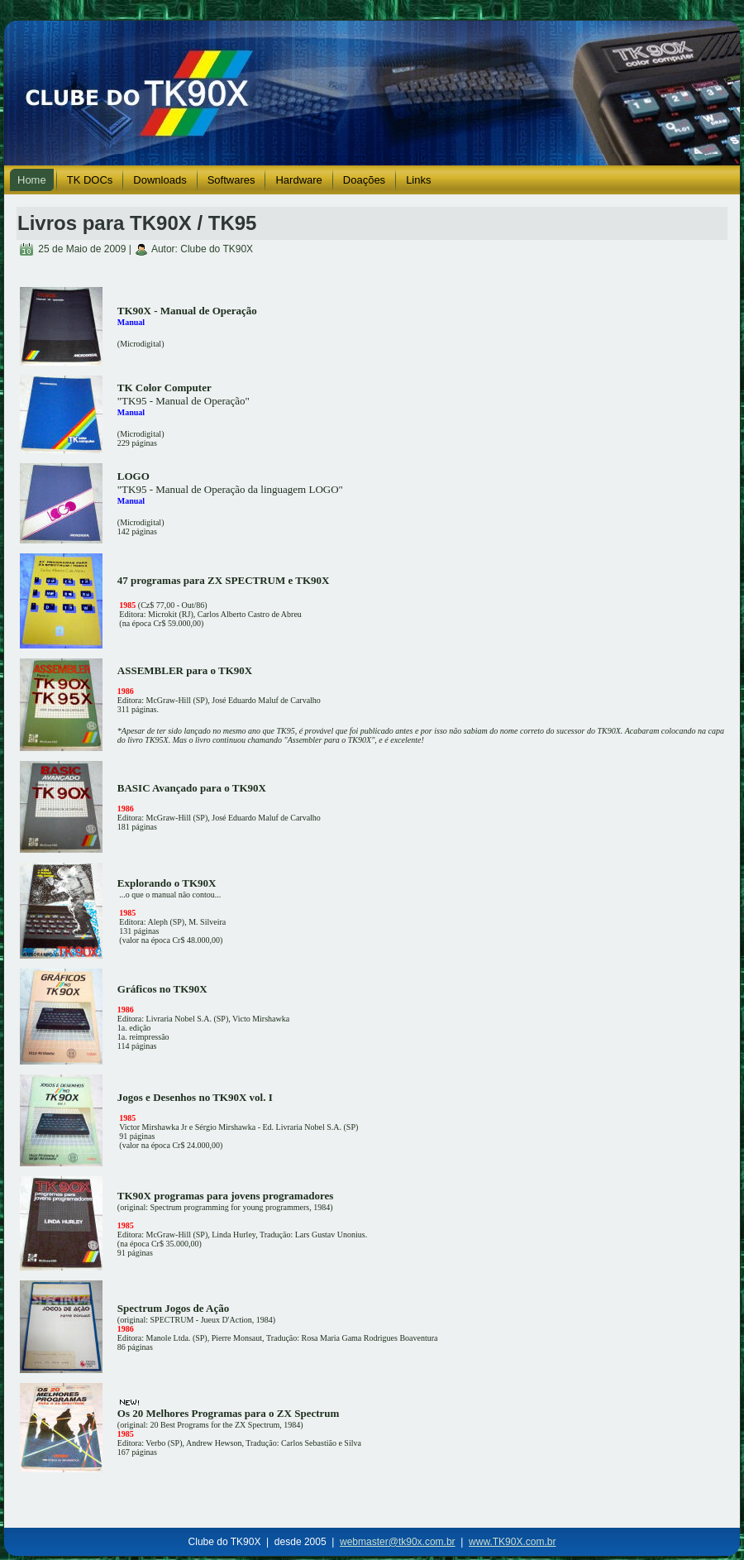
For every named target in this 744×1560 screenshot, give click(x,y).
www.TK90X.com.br (512, 1542)
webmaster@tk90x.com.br (397, 1542)
